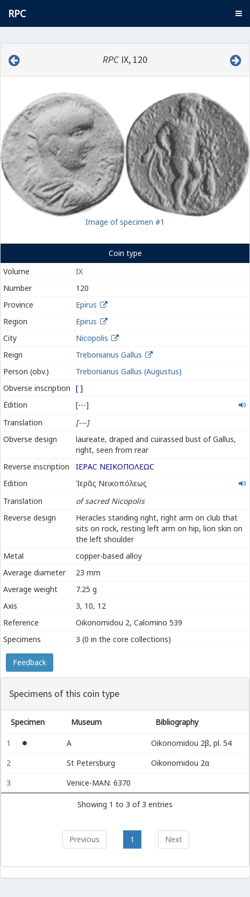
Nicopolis (92, 338)
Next (173, 839)
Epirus (86, 305)
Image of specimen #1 (125, 222)
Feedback (29, 662)
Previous (84, 839)
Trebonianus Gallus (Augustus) (129, 371)
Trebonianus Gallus (109, 355)
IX (79, 271)
